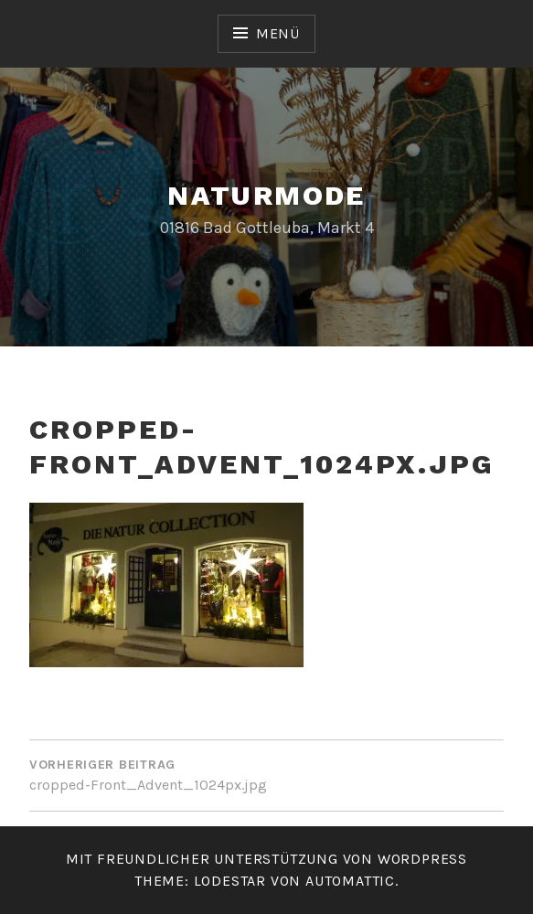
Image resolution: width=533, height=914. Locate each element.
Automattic (350, 880)
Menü (278, 33)
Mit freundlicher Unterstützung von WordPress (266, 858)
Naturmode (266, 195)
